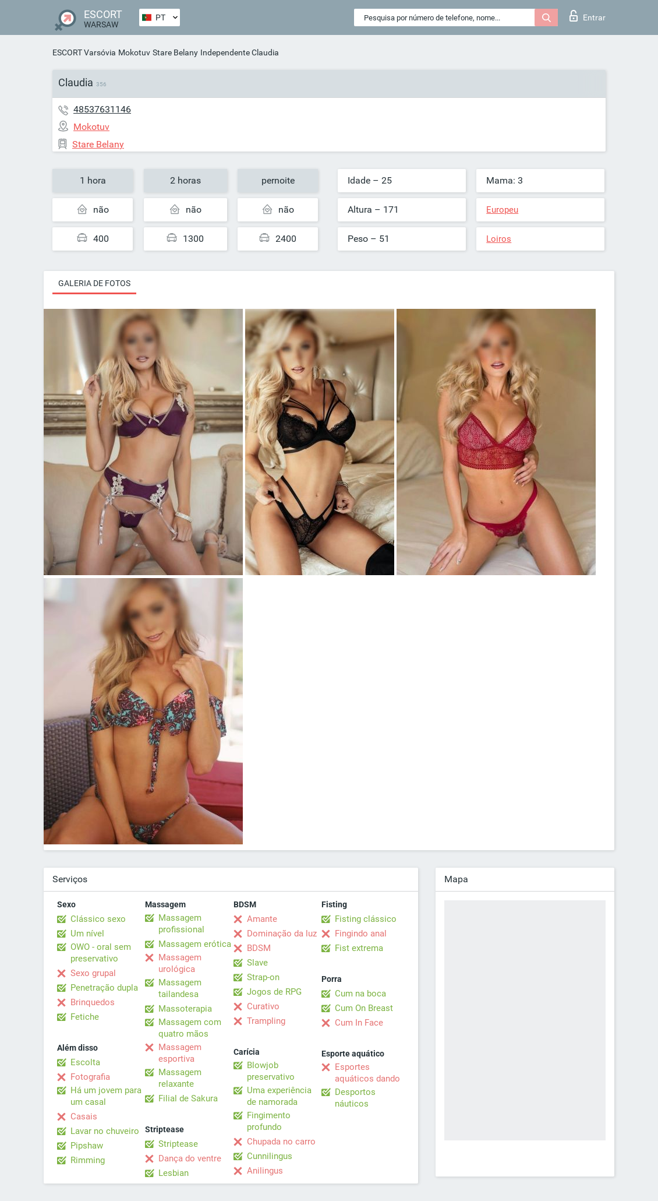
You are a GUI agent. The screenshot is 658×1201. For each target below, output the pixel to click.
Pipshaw (86, 1145)
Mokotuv (134, 52)
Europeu (502, 210)
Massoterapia (185, 1008)
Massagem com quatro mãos (189, 1028)
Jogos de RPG (274, 992)
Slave (257, 962)
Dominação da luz (282, 933)
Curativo (263, 1006)
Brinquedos (92, 1002)
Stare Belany (175, 52)
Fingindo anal (361, 933)
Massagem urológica (179, 963)
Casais (83, 1116)
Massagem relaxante (179, 1078)
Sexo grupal (93, 973)
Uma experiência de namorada (279, 1096)
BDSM (259, 948)
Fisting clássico (366, 919)
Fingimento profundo (269, 1121)
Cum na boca (360, 993)
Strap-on (263, 977)
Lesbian (173, 1173)
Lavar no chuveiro (104, 1131)
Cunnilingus (269, 1156)
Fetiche (84, 1017)
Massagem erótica (194, 944)
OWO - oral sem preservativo (100, 953)
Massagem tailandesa (179, 988)
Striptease (178, 1144)
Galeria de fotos (94, 283)
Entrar (587, 15)
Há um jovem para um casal (105, 1096)
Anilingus (265, 1170)
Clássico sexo (98, 919)
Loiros (498, 239)
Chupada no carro (281, 1141)
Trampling (266, 1021)
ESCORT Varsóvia (84, 52)
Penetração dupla (104, 987)
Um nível (87, 933)
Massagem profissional (181, 924)
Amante (262, 919)
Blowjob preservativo (271, 1071)
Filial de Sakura (188, 1098)
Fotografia (90, 1077)
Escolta (85, 1062)
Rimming (87, 1160)
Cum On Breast (364, 1008)
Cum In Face (359, 1022)
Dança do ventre (189, 1158)
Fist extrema (359, 948)
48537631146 (102, 109)
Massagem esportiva (179, 1053)
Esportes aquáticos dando (367, 1073)
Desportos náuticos (355, 1098)
